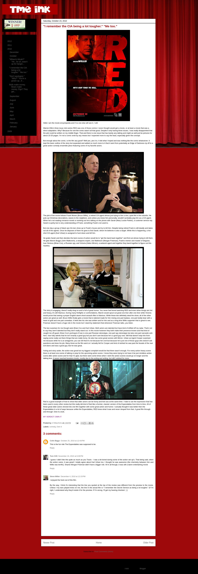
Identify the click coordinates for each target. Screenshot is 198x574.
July (12, 104)
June (12, 108)
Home (99, 542)
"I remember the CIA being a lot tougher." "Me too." (18, 70)
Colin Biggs (55, 441)
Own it (59, 427)
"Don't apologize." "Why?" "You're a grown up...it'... (17, 78)
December (14, 52)
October (13, 56)
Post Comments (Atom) (103, 551)
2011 (9, 45)
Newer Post (48, 542)
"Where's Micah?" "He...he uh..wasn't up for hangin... (18, 61)
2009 (9, 131)
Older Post (148, 542)
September (15, 96)
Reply (52, 448)
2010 (9, 49)
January (13, 126)
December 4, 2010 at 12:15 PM (73, 476)
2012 (9, 41)
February (14, 123)
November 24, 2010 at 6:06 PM (70, 456)
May (12, 111)
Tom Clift (53, 456)
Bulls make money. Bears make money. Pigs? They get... (18, 88)
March (13, 119)
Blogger (143, 568)
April (12, 115)
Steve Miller (55, 476)
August (13, 100)
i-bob (127, 568)
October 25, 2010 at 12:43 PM (72, 441)
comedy (53, 427)
